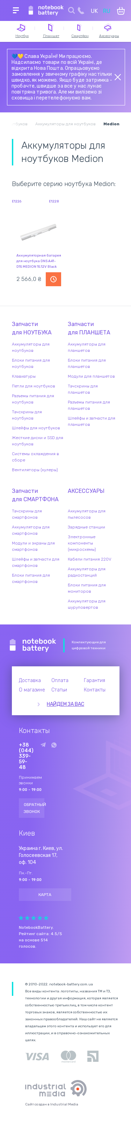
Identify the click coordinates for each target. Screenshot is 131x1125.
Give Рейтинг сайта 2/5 (27, 918)
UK (94, 11)
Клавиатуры (24, 376)
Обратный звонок (34, 808)
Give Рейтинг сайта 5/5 (46, 918)
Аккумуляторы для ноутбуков (31, 347)
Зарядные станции (86, 527)
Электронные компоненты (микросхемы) (82, 543)
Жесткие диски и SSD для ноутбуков (37, 440)
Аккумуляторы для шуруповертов (86, 604)
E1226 (16, 201)
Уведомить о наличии (53, 279)
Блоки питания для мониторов (87, 588)
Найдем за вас (65, 704)
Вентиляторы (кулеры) (35, 469)
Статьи (59, 690)
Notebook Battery (33, 645)
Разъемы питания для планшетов (89, 405)
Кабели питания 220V (89, 559)
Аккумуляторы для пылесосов (86, 514)
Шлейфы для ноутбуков (36, 427)
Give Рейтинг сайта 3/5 (33, 918)
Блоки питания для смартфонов (31, 578)
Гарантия (94, 680)
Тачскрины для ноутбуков (27, 415)
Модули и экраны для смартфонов (33, 546)
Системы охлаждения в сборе (35, 456)
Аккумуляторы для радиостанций (86, 572)
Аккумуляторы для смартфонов (31, 530)
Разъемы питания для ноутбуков (33, 399)
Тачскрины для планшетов (83, 389)
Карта (44, 894)
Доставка (30, 680)
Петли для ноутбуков (33, 386)
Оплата (59, 680)
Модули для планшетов (91, 376)
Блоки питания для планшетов (87, 363)
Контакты (94, 690)
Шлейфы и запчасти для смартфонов (35, 562)
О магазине (32, 690)
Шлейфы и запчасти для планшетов (91, 421)
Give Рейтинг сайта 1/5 (21, 918)
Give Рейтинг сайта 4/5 (40, 918)
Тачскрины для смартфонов (27, 514)
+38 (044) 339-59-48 (26, 756)
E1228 (54, 201)
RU (106, 11)
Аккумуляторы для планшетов (86, 347)
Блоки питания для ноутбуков (31, 363)
